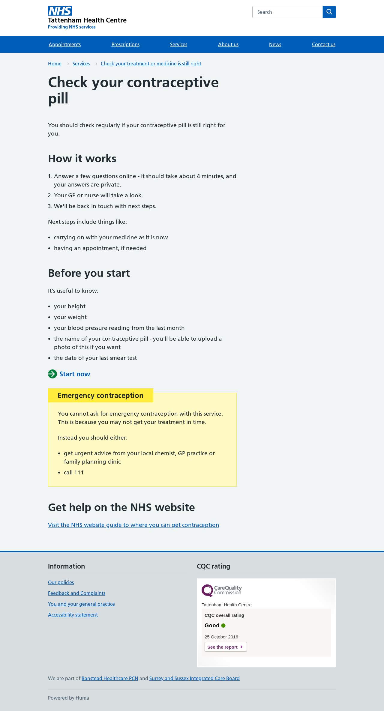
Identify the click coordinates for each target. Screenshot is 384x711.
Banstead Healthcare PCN (110, 678)
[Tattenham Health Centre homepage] (87, 18)
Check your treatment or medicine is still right (151, 64)
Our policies (61, 582)
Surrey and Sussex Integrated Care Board (194, 678)
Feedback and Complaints (76, 593)
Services (178, 44)
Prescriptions (126, 44)
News (275, 44)
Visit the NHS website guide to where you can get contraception (133, 524)
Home (55, 64)
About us (228, 44)
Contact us (323, 44)
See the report (222, 647)
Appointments (65, 44)
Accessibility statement (73, 615)
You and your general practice (81, 604)
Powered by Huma (68, 698)
